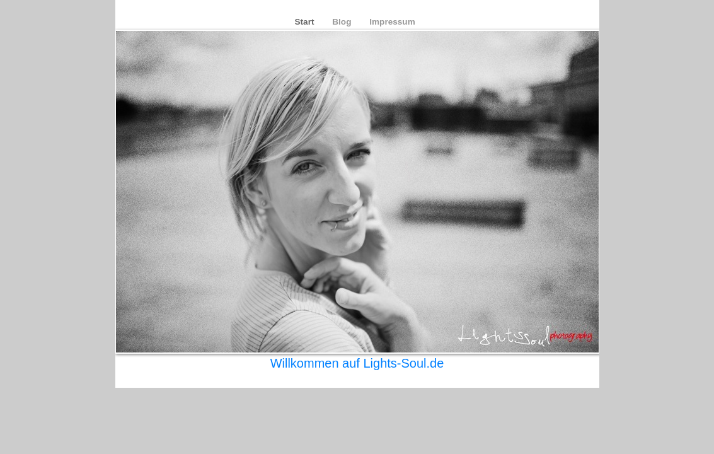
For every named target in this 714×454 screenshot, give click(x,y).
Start (306, 21)
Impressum (392, 21)
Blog (343, 21)
